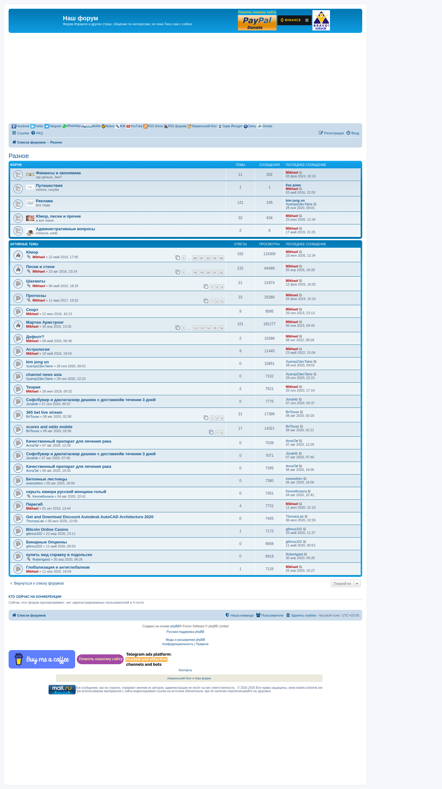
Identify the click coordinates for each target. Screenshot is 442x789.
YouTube (134, 126)
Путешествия (49, 185)
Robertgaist (41, 559)
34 (221, 258)
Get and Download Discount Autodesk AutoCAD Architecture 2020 (89, 517)
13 (201, 328)
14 (208, 328)
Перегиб (34, 504)
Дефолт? (35, 336)
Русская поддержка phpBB (185, 631)
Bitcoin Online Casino (47, 529)
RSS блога (153, 126)
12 (194, 328)
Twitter (37, 126)
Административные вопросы (65, 229)
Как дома (293, 185)
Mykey (107, 126)
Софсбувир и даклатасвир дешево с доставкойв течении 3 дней (91, 399)
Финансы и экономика (58, 173)
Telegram (53, 126)
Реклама (44, 201)
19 (201, 272)
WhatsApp (71, 126)
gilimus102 (34, 533)
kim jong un (295, 200)
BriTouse (32, 416)
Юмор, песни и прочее (58, 216)
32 (208, 258)
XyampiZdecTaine (299, 204)
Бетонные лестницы (46, 479)
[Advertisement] (185, 79)
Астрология (37, 349)
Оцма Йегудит (230, 126)
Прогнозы (36, 295)
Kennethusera (43, 496)
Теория (33, 387)
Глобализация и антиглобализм (58, 567)
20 (208, 272)
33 (214, 258)
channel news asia (44, 374)
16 (221, 328)
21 (214, 272)
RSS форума (175, 126)
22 (221, 272)
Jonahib (32, 404)
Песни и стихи (40, 266)
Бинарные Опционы (46, 542)
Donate (264, 126)
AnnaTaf (32, 445)
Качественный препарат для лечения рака (68, 441)
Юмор (32, 252)
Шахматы (35, 281)
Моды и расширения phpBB (185, 639)
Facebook (20, 126)
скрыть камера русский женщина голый (66, 491)
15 (214, 328)
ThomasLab (35, 521)
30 (194, 258)
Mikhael (292, 172)
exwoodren (34, 483)
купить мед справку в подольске (59, 554)
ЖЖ (120, 126)
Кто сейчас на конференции (35, 596)
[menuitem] (37, 133)
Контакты (185, 670)
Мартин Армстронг (45, 322)
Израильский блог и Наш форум (189, 678)
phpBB (175, 626)
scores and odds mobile (49, 426)
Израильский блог (202, 126)
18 (194, 272)
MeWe (91, 126)
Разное (19, 155)
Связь (249, 126)
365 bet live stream (44, 412)
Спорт (32, 309)
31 (201, 258)
